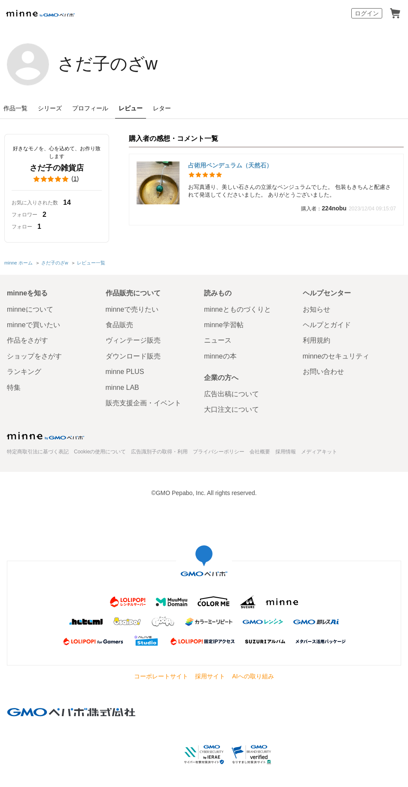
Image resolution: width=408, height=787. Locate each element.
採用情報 (285, 452)
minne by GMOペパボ (40, 13)
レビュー (131, 108)
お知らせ (316, 309)
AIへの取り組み (253, 676)
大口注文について (231, 409)
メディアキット (319, 452)
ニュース (217, 340)
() (57, 179)
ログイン (367, 13)
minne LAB (122, 387)
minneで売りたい (132, 309)
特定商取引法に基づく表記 (38, 452)
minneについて (30, 309)
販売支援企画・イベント (143, 403)
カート (395, 13)
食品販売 (119, 324)
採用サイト (210, 676)
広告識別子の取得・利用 (159, 452)
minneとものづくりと (237, 309)
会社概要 (260, 452)
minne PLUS (125, 371)
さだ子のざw (108, 63)
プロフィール (90, 108)
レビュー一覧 (91, 262)
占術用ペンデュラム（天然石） (230, 165)
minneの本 (220, 356)
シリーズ (50, 108)
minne (45, 436)
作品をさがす (27, 340)
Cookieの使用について (100, 452)
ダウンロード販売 (133, 356)
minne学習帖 (224, 324)
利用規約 (316, 340)
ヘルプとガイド (327, 324)
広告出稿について (231, 394)
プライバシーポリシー (218, 452)
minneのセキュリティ (336, 356)
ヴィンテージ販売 (133, 340)
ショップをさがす (34, 356)
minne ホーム (18, 262)
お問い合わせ (323, 371)
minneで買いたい (33, 324)
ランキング (24, 371)
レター (162, 108)
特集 (14, 387)
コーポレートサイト (161, 676)
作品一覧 (15, 108)
